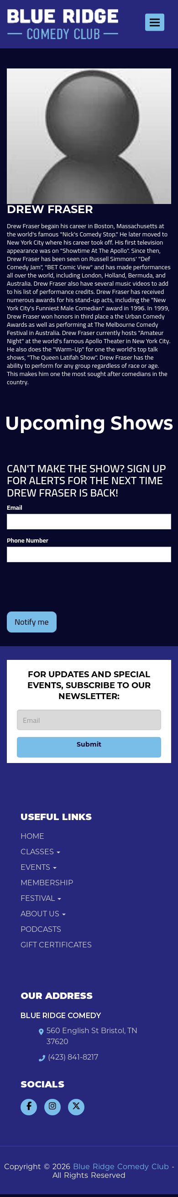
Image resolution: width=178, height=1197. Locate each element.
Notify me (32, 621)
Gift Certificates (56, 945)
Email (14, 507)
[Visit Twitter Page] (76, 1107)
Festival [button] (41, 899)
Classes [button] (40, 852)
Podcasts (41, 930)
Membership (47, 883)
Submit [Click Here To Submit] (89, 745)
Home (32, 837)
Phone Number (27, 540)
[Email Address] (89, 720)
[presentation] (76, 587)
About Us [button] (43, 914)
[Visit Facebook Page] (29, 1107)
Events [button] (39, 868)
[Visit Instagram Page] (52, 1107)
